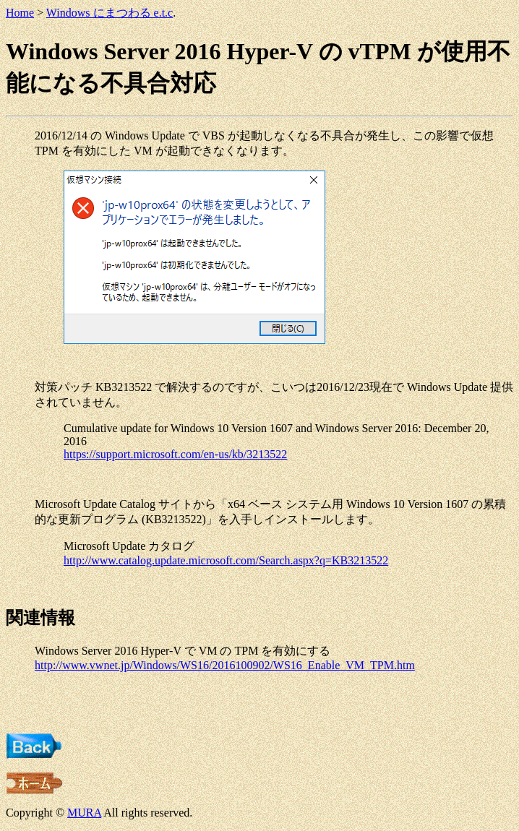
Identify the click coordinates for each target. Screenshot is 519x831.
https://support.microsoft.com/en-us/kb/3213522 (175, 454)
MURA (84, 812)
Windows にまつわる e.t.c (109, 13)
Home (20, 13)
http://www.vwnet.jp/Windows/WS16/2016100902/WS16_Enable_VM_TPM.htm (225, 665)
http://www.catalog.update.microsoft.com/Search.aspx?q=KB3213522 (226, 560)
